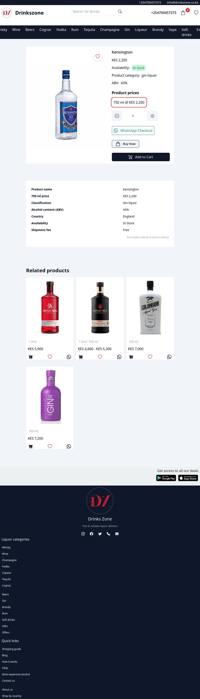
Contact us (8, 680)
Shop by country (11, 696)
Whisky (6, 547)
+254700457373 (150, 2)
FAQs (5, 668)
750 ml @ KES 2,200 (129, 102)
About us (7, 689)
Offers (6, 632)
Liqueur (141, 29)
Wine (16, 29)
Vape (173, 29)
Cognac (45, 29)
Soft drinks (8, 620)
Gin (127, 29)
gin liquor (149, 75)
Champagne (110, 29)
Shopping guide (11, 649)
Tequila (89, 29)
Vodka (61, 29)
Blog (5, 655)
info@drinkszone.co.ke (182, 2)
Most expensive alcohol (16, 674)
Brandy (158, 29)
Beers (29, 29)
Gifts (5, 626)
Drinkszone (29, 12)
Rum (75, 29)
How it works (10, 661)
